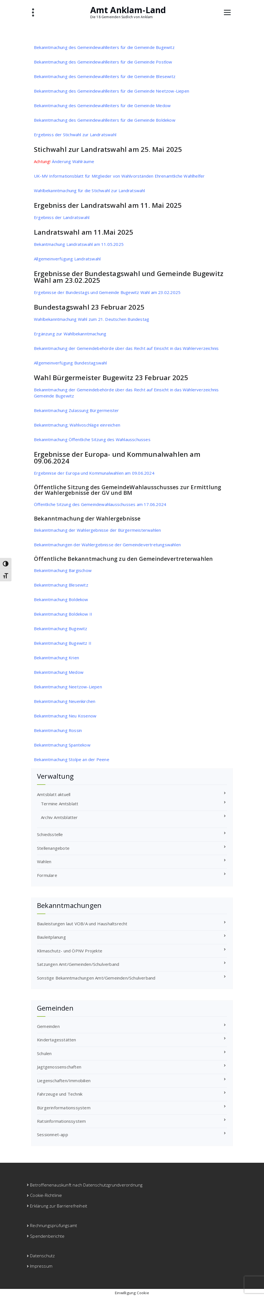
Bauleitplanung (51, 937)
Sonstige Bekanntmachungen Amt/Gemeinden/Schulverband (96, 978)
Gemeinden (48, 1026)
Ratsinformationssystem (61, 1121)
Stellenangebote (53, 848)
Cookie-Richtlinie (46, 1195)
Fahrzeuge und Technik (59, 1094)
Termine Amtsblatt (59, 803)
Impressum (41, 1266)
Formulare (47, 875)
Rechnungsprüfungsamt (53, 1225)
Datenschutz (42, 1255)
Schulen (44, 1053)
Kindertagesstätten (56, 1039)
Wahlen (44, 861)
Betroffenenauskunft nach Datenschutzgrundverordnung (86, 1185)
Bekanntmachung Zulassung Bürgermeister (76, 410)
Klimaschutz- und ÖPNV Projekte (69, 951)
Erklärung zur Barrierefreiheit (58, 1206)
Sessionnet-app (52, 1134)
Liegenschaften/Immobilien (64, 1080)
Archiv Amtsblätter (59, 817)
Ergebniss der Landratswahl (61, 217)
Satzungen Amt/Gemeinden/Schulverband (78, 964)
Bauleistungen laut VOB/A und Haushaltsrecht (82, 923)
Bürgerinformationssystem (64, 1107)
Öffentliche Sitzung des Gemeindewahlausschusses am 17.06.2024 (100, 504)
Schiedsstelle (50, 834)
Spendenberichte (47, 1236)
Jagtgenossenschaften (59, 1067)
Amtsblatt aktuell (53, 794)
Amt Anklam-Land (128, 10)
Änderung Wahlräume (64, 161)
